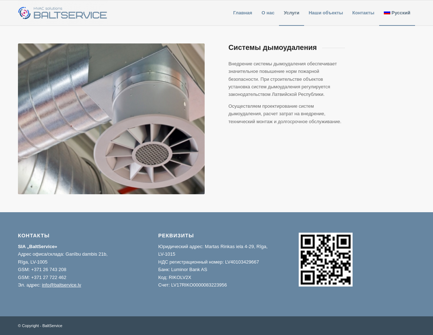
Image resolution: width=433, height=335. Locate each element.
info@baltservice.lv (61, 285)
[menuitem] (243, 12)
